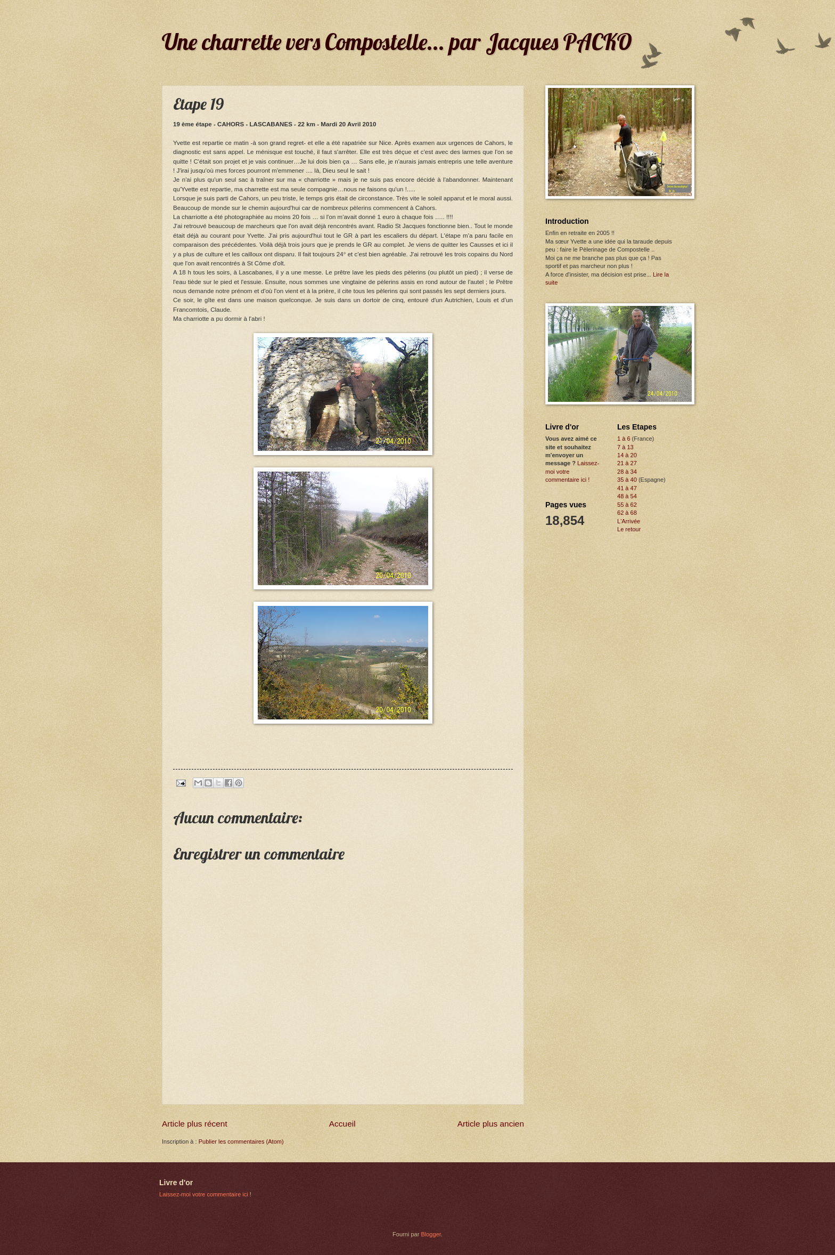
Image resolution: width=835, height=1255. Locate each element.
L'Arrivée (628, 521)
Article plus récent (194, 1123)
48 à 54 (627, 496)
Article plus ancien (490, 1123)
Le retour (629, 529)
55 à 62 (627, 504)
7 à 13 (625, 447)
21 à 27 (627, 463)
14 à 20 (627, 455)
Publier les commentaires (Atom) (241, 1141)
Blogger (430, 1234)
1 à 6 (624, 438)
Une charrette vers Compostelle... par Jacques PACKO (397, 42)
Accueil (342, 1123)
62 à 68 (627, 512)
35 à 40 (627, 479)
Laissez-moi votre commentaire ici (203, 1194)
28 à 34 (627, 471)
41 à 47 (627, 488)
